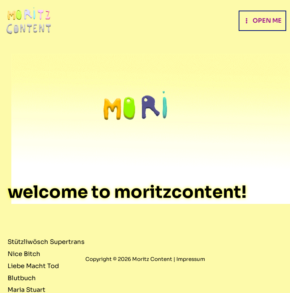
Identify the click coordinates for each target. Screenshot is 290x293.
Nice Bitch (24, 254)
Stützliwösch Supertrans (46, 242)
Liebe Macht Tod (33, 266)
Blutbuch (22, 278)
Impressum (190, 259)
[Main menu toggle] (262, 21)
